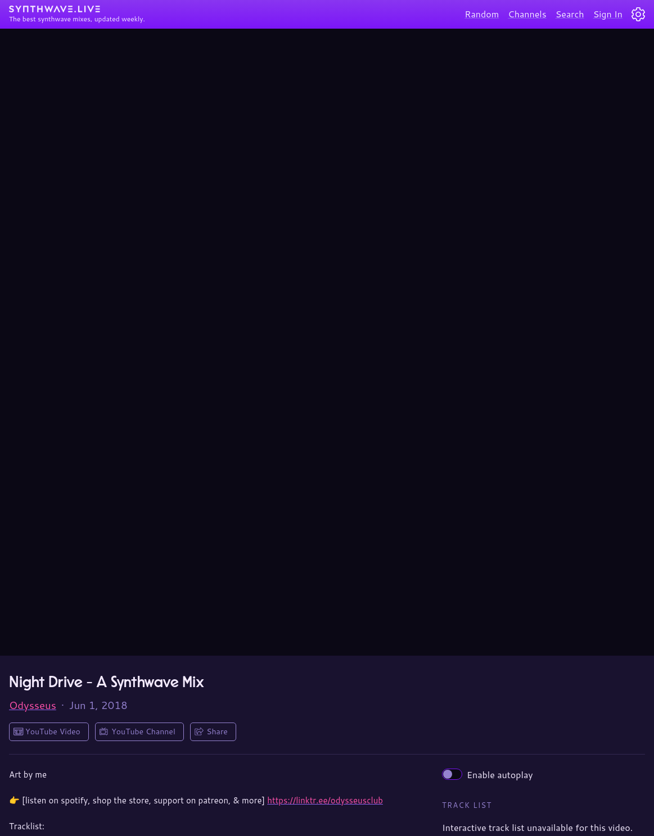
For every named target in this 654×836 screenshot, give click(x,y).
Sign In (608, 13)
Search (570, 13)
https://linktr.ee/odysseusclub (325, 800)
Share (217, 731)
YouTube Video (52, 731)
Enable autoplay (487, 774)
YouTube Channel (143, 731)
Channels (527, 13)
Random (481, 13)
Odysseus (32, 705)
